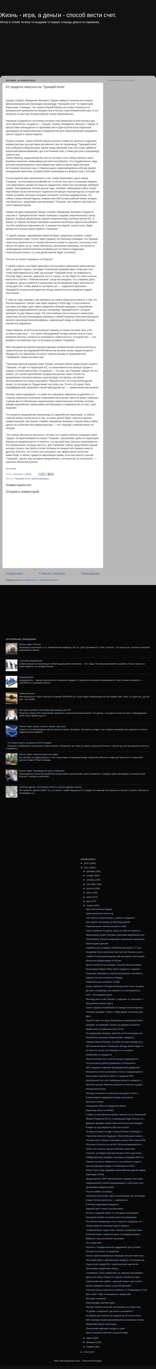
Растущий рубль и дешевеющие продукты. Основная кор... (116, 1260)
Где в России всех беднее (99, 909)
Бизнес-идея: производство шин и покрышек (41, 771)
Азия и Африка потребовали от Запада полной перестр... (115, 1007)
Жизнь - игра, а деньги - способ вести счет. (58, 15)
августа (90, 888)
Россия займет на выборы (99, 1191)
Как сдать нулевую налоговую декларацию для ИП (45, 710)
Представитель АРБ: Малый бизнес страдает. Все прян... (115, 1179)
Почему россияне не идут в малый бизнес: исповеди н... (114, 1131)
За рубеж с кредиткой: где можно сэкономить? (109, 1311)
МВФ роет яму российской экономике (105, 1238)
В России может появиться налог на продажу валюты (113, 1234)
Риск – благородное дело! (99, 995)
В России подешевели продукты (102, 1204)
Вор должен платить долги (99, 1003)
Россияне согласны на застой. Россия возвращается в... (114, 1144)
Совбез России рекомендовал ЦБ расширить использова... (116, 956)
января (90, 1346)
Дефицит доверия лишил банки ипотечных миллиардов (114, 1123)
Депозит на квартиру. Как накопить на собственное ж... (114, 990)
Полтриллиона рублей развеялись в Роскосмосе (110, 1063)
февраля (91, 1342)
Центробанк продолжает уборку (102, 1268)
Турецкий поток (22, 478)
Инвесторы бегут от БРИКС (100, 1110)
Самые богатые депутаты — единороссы (107, 1200)
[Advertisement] (57, 52)
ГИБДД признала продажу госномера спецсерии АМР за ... (116, 1157)
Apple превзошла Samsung (99, 913)
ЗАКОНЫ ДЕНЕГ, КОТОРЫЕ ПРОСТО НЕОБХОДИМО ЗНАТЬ (50, 787)
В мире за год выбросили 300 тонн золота (107, 1127)
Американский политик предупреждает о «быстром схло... (115, 1183)
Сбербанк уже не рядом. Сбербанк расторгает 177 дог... (114, 948)
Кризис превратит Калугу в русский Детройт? (109, 1285)
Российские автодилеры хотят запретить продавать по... (114, 1221)
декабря (90, 871)
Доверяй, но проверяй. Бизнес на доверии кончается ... (114, 1025)
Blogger (98, 1361)
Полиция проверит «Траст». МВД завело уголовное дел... (115, 1012)
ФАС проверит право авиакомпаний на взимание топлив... (115, 1320)
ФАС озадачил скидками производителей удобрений (112, 1067)
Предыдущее (90, 573)
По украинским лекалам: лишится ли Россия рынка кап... (115, 1033)
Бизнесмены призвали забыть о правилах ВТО (110, 1076)
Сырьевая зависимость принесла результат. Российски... (115, 973)
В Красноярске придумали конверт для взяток (109, 1097)
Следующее (14, 573)
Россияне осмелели (96, 1298)
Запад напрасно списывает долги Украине (107, 1225)
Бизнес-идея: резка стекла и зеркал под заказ (42, 726)
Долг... (89, 1016)
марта (89, 1338)
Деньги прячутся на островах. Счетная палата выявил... (114, 965)
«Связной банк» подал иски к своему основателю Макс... (115, 1230)
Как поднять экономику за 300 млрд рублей (108, 922)
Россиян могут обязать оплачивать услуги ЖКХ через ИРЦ (116, 1140)
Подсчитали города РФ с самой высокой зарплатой (112, 1264)
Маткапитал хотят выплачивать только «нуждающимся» (114, 1072)
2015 (86, 867)
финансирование (40, 478)
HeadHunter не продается (99, 1054)
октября (90, 880)
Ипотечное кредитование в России (103, 960)
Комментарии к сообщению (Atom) (40, 580)
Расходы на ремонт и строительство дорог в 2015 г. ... (113, 1093)
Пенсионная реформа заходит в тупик (105, 1328)
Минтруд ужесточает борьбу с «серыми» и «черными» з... (115, 999)
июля (89, 892)
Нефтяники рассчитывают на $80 (103, 982)
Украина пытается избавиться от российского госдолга (114, 1161)
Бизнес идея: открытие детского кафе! (38, 754)
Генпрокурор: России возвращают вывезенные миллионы (115, 939)
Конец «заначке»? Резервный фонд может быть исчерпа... (115, 986)
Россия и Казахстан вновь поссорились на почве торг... (114, 1307)
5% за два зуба (93, 1243)
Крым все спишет (95, 1101)
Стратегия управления (30, 660)
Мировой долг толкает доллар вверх (104, 1208)
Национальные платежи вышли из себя (106, 926)
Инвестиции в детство (97, 943)
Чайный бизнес (27, 693)
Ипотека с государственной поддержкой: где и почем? (113, 1247)
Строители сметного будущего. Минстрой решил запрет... (115, 1136)
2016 (86, 863)
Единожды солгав (95, 1174)
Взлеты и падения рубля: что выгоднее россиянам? (112, 1213)
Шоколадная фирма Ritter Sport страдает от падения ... (114, 969)
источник (11, 468)
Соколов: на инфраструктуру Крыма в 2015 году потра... (114, 1153)
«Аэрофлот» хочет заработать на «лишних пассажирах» (114, 1273)
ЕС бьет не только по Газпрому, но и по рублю (109, 1050)
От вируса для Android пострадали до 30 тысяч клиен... (114, 1315)
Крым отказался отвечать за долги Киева (107, 1332)
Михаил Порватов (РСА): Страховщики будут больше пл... (115, 1119)
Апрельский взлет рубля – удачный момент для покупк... (114, 1281)
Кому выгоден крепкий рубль (100, 1303)
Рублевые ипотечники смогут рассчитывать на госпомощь (115, 1196)
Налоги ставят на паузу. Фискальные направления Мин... (115, 1020)
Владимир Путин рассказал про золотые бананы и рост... (115, 952)
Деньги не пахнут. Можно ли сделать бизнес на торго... (114, 1277)
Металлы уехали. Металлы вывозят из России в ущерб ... (115, 1084)
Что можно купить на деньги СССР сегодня (29, 743)
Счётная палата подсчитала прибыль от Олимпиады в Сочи (116, 1290)
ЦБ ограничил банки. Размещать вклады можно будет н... (115, 1046)
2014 (86, 1352)
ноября (90, 875)
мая (88, 901)
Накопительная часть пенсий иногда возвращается (112, 1059)
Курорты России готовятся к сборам (104, 977)
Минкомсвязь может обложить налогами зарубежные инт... (116, 935)
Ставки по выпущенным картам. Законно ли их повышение (116, 1114)
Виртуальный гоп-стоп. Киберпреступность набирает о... (114, 1080)
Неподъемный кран (96, 1089)
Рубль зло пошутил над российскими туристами (110, 1149)
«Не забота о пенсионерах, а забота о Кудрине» (110, 918)
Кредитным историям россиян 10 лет (105, 1029)
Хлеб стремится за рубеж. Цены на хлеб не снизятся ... (114, 930)
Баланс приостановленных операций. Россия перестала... (115, 1255)
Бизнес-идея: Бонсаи (29, 644)
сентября (91, 884)
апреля (90, 905)
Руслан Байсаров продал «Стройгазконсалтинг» (110, 1166)
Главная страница (52, 573)
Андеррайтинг (26, 677)
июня (89, 897)
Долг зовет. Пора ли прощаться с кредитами (108, 1294)
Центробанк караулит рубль (100, 1187)
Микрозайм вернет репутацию (101, 1324)
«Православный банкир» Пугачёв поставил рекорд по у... (115, 1042)
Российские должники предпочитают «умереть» (110, 1037)
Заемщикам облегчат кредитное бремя (106, 1106)
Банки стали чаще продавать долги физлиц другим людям (115, 1170)
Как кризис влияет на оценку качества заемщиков (111, 1217)
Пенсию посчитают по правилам (102, 1251)
